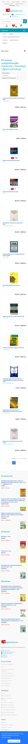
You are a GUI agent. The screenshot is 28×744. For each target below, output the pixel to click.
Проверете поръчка (19, 3)
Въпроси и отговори (15, 1)
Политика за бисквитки (8, 707)
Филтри (4, 50)
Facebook (4, 655)
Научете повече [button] (6, 737)
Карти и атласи (5, 685)
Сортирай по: (6, 73)
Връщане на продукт (7, 705)
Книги (2, 666)
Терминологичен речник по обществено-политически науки (12, 410)
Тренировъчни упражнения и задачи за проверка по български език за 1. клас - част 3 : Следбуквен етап (13, 482)
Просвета (4, 568)
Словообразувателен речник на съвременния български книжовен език (13, 380)
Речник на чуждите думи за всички (13, 347)
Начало (3, 1)
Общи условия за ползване (9, 714)
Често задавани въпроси (8, 710)
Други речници (14, 40)
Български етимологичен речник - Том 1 (13, 223)
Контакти (24, 1)
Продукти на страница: (9, 78)
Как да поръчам (6, 695)
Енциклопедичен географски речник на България (14, 254)
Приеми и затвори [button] (14, 741)
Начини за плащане (7, 702)
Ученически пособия (7, 673)
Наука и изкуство (6, 101)
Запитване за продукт (9, 3)
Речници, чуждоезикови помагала (10, 37)
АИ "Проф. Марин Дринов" (8, 225)
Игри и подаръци (6, 683)
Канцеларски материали (7, 675)
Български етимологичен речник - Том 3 (13, 441)
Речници (4, 40)
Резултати (4, 43)
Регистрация (12, 5)
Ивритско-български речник (11, 160)
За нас (8, 1)
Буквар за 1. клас (5, 536)
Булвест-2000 (5, 504)
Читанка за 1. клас (6, 551)
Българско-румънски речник (11, 285)
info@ (18, 14)
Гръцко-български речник (10, 191)
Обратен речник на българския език (13, 316)
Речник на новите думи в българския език (14, 98)
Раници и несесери (6, 680)
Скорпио (3, 518)
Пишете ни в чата (7, 653)
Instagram (5, 656)
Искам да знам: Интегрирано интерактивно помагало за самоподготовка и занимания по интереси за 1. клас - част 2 (13, 500)
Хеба (3, 130)
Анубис (3, 538)
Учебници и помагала (7, 664)
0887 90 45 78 (7, 14)
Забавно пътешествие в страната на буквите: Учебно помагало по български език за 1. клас (12, 514)
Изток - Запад (5, 257)
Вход (18, 5)
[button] (10, 75)
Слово (3, 486)
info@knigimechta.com (8, 652)
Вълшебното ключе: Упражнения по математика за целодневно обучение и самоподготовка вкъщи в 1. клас (12, 587)
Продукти (11, 34)
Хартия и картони (6, 678)
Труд (4, 162)
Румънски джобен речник (10, 129)
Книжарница (14, 16)
